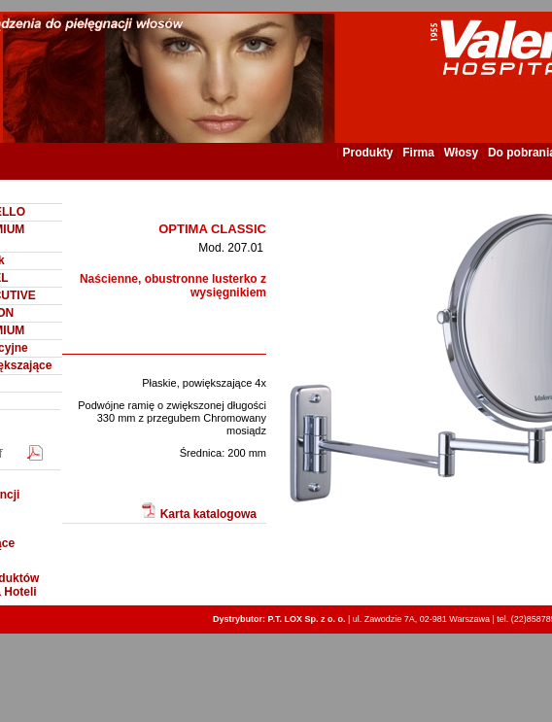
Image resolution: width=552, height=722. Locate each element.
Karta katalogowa (199, 511)
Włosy (461, 152)
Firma (418, 152)
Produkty (367, 152)
